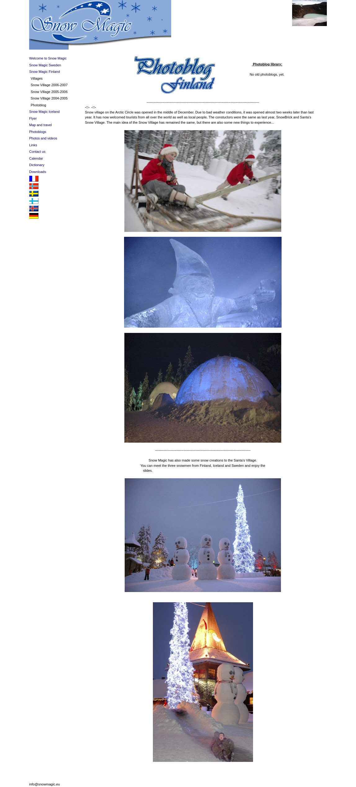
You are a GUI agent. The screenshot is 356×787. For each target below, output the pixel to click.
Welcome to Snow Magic (48, 58)
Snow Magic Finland (44, 71)
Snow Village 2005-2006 (49, 92)
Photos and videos (43, 138)
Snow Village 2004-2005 (49, 98)
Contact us (37, 151)
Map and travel (40, 125)
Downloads (37, 172)
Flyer (33, 118)
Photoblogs (37, 132)
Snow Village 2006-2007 (49, 85)
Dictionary (36, 165)
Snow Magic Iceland (44, 111)
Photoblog (38, 105)
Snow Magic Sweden (45, 65)
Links (33, 145)
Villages (36, 78)
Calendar (36, 158)
